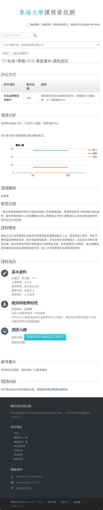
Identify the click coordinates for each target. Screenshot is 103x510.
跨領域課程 (19, 446)
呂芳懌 (5, 196)
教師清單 (18, 459)
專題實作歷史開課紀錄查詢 (52, 389)
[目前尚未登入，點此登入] (67, 24)
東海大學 (15, 501)
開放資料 (18, 454)
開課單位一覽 (21, 437)
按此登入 (38, 135)
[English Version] (91, 24)
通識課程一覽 (21, 441)
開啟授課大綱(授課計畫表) (45, 337)
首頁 (16, 433)
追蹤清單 (46, 24)
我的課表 (34, 24)
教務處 (77, 501)
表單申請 (18, 450)
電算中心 (64, 501)
